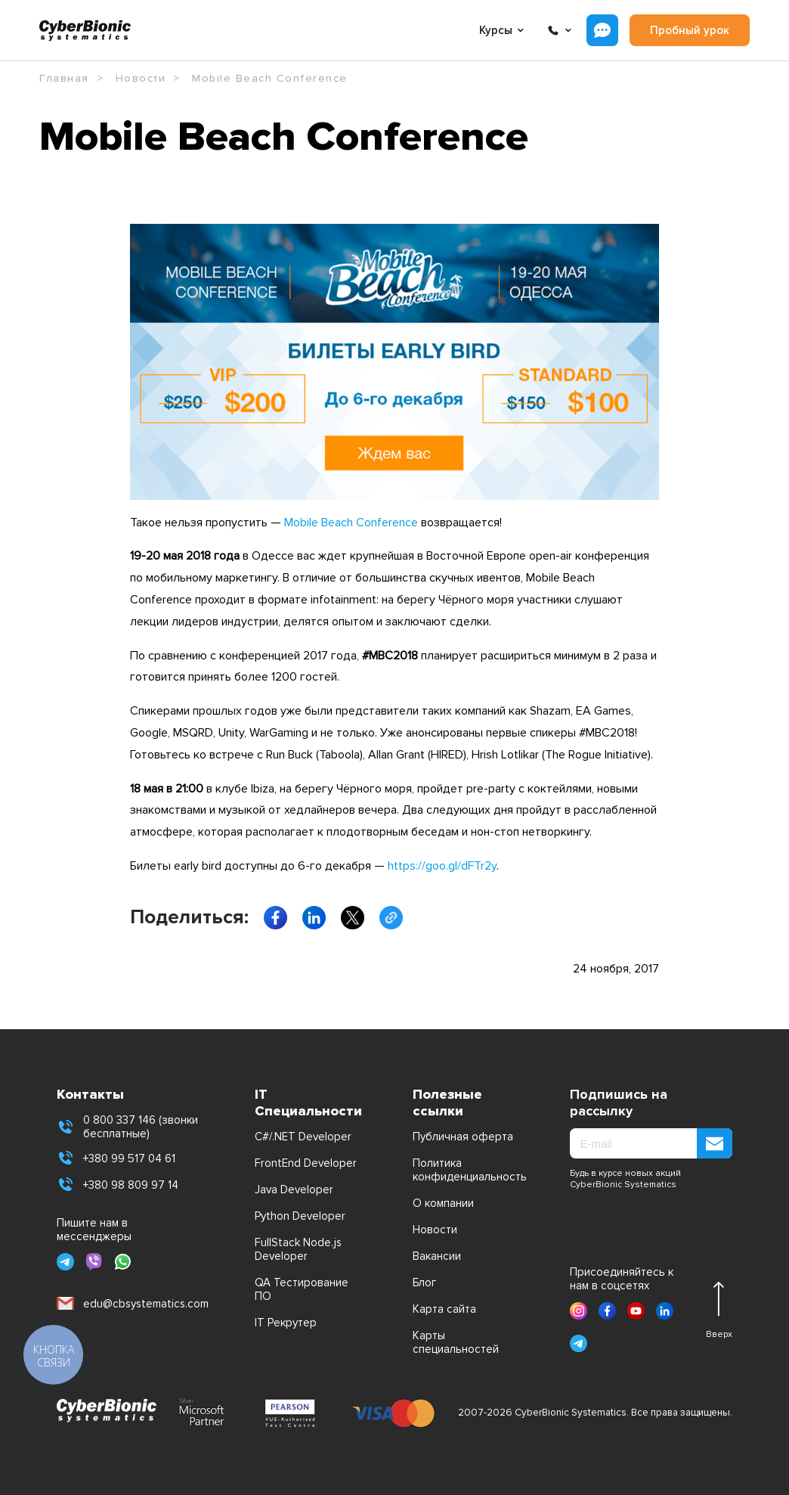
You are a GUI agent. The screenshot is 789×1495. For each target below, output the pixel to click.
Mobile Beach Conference (351, 522)
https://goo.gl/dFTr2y (442, 865)
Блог (424, 1282)
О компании (443, 1203)
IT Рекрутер (286, 1322)
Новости (435, 1229)
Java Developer (294, 1189)
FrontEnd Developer (306, 1163)
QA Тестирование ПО (301, 1289)
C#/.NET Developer (303, 1136)
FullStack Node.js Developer (298, 1249)
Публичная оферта (463, 1136)
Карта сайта (444, 1309)
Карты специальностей (456, 1342)
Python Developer (300, 1216)
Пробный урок (689, 30)
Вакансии (437, 1256)
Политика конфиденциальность (467, 1169)
